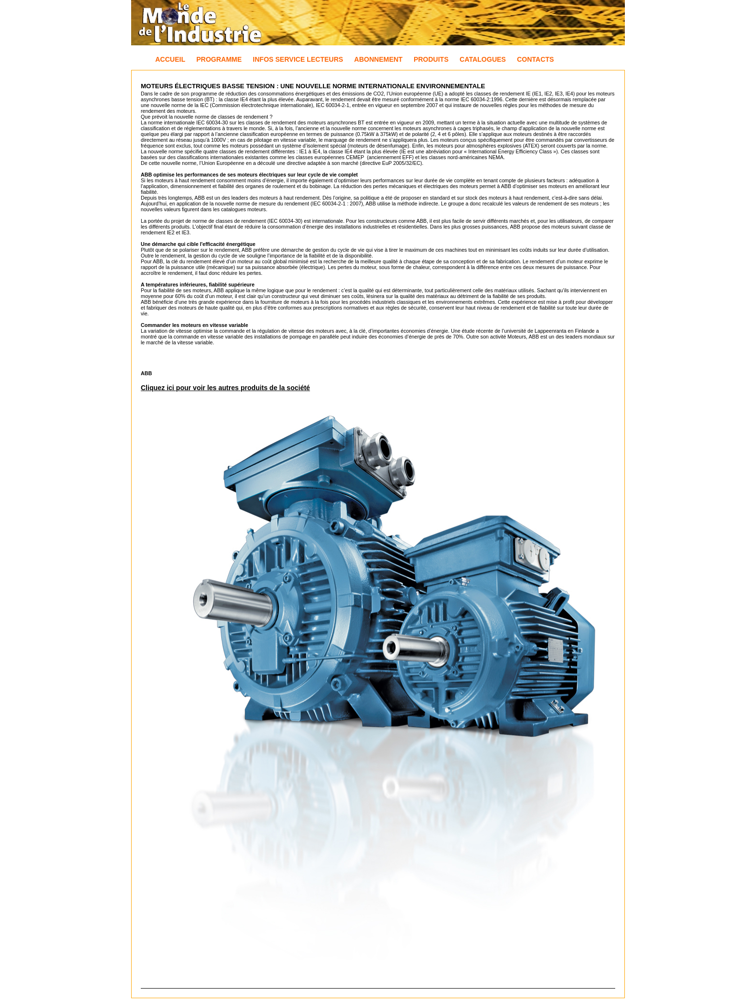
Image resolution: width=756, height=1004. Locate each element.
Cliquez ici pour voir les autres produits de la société (225, 388)
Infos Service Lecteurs (298, 59)
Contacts (535, 59)
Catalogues (482, 59)
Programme (219, 59)
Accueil (170, 59)
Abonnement (378, 59)
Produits (431, 59)
